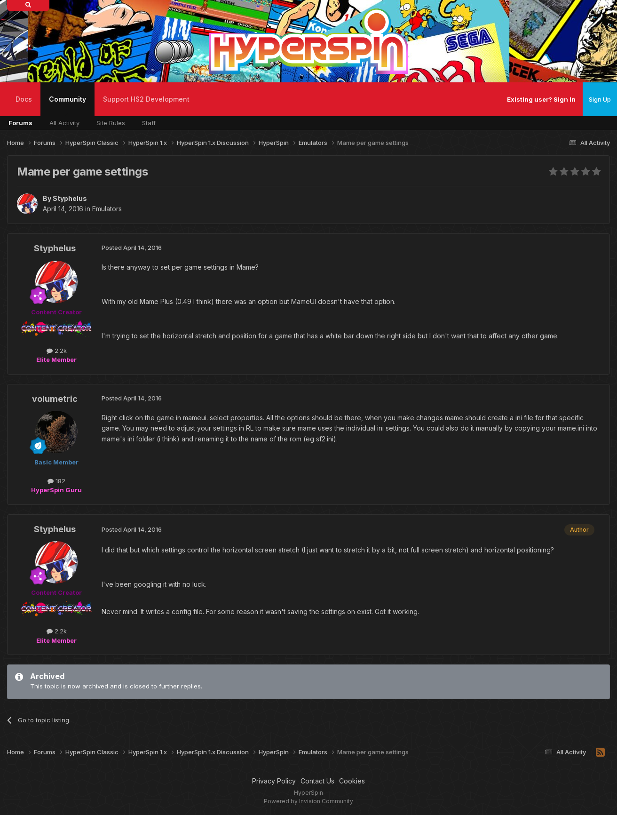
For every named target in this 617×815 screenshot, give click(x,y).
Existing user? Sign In (541, 99)
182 (56, 481)
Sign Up (600, 99)
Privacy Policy (274, 781)
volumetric (55, 399)
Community (67, 105)
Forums (20, 123)
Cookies (352, 781)
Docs (24, 99)
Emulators (107, 209)
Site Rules (110, 123)
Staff (149, 123)
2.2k (57, 350)
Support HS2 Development (146, 99)
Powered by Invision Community (308, 801)
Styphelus (70, 198)
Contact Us (317, 781)
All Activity (64, 123)
